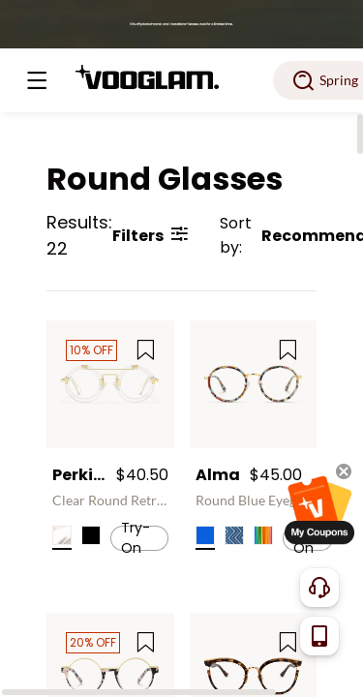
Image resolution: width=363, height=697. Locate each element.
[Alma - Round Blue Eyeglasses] (254, 384)
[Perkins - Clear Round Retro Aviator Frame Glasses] (110, 384)
